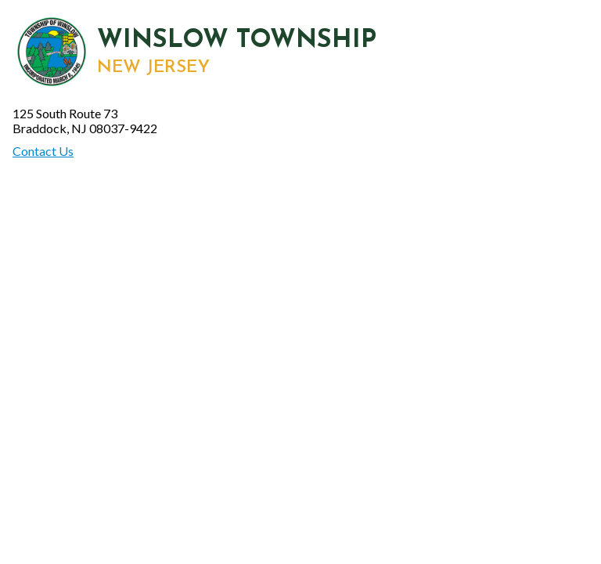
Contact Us (43, 150)
